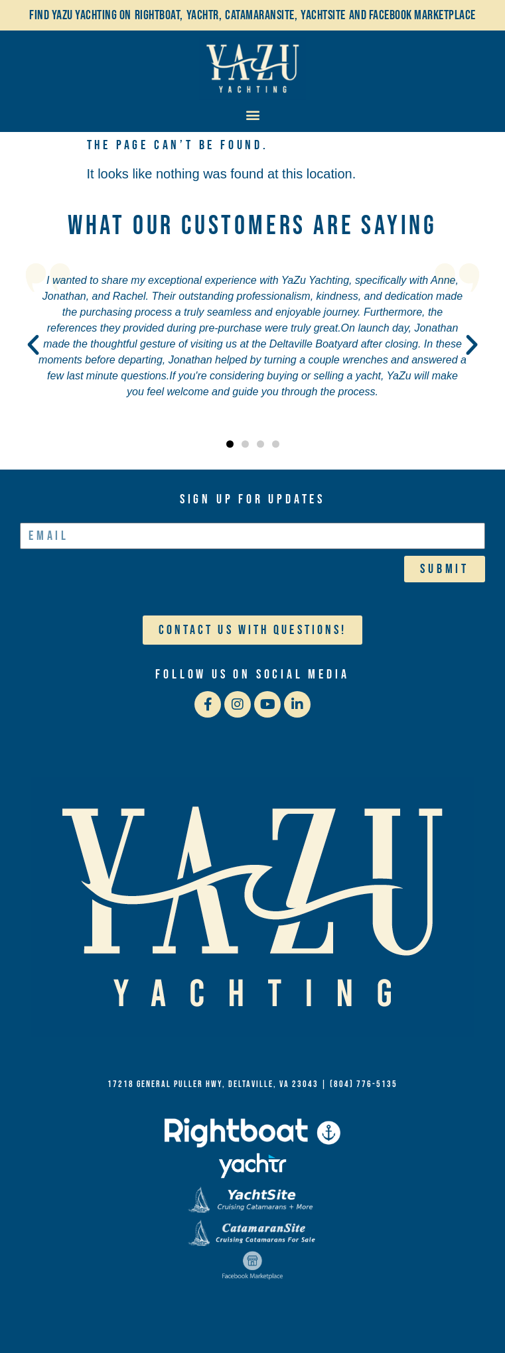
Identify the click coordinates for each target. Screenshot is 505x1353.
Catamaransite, (261, 15)
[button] (252, 114)
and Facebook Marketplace (412, 15)
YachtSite (323, 15)
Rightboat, (159, 15)
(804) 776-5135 (363, 1084)
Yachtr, (204, 15)
